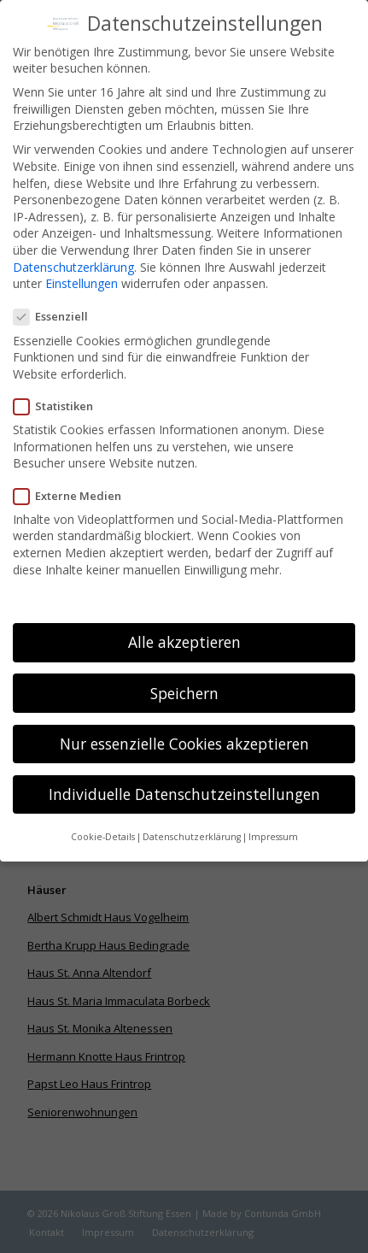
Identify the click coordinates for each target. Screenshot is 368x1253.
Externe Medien (74, 478)
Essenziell (57, 299)
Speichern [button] (184, 675)
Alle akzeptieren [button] (184, 625)
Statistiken (60, 389)
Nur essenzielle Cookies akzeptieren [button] (184, 725)
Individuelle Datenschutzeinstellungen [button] (184, 776)
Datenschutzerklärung (73, 249)
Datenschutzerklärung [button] (192, 820)
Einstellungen (81, 266)
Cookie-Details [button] (103, 820)
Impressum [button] (273, 820)
